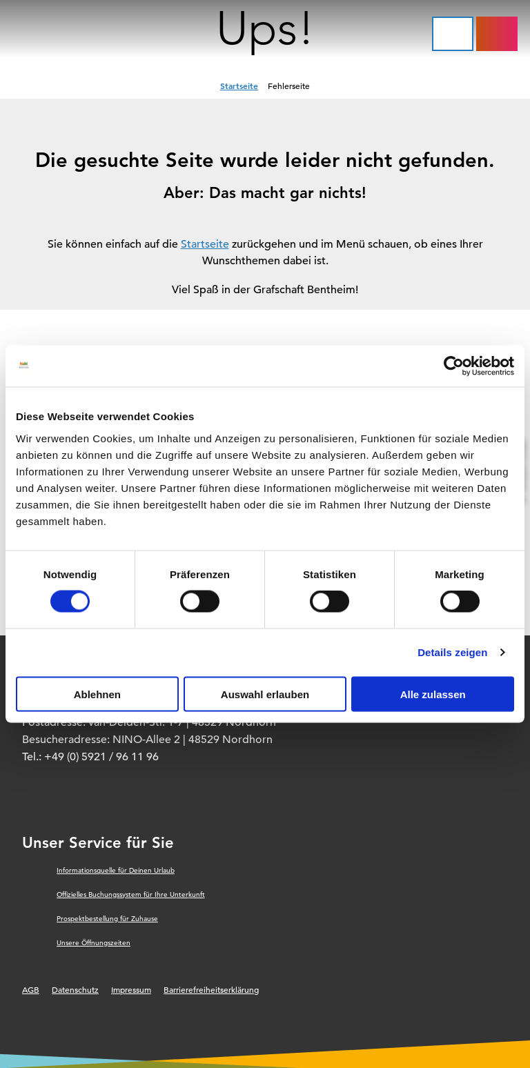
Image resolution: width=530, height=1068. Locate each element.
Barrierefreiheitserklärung (211, 989)
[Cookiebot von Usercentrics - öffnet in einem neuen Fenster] (453, 366)
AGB (30, 989)
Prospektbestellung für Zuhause (107, 918)
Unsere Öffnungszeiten (93, 942)
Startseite (239, 85)
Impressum (131, 989)
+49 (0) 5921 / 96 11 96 (101, 757)
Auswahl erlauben (265, 694)
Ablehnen (97, 694)
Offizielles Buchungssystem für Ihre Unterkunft (131, 894)
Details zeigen (452, 652)
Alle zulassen (433, 694)
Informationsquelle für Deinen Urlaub (116, 870)
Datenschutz (75, 989)
